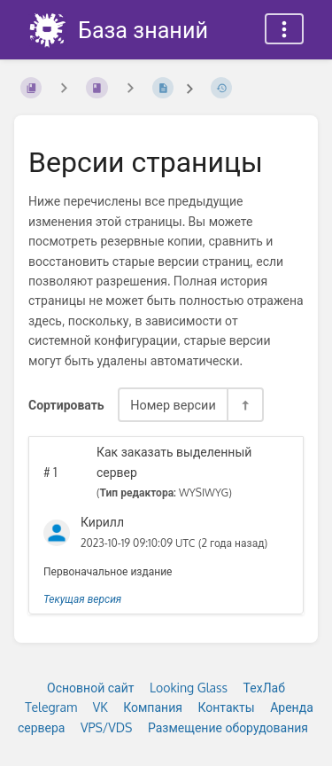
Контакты (225, 707)
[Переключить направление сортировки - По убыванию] (244, 404)
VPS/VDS (106, 727)
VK (100, 707)
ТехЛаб (264, 687)
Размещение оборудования (228, 727)
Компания (152, 707)
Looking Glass (189, 687)
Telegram (51, 707)
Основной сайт (90, 687)
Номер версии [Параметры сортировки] (173, 404)
